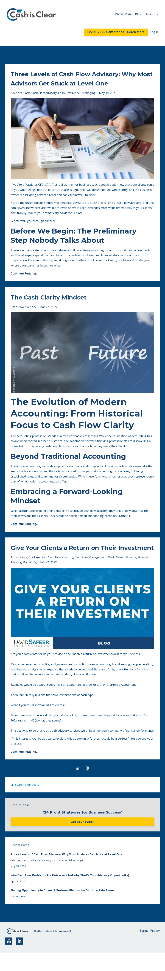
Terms (141, 949)
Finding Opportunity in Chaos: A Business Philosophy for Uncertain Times (62, 909)
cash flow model (69, 102)
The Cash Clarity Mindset (57, 306)
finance (131, 576)
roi (25, 581)
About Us (152, 14)
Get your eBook (82, 840)
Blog (138, 14)
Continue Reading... (24, 283)
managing (89, 102)
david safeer (116, 576)
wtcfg (33, 581)
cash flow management (91, 576)
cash (26, 102)
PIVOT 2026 (123, 14)
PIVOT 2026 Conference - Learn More (116, 32)
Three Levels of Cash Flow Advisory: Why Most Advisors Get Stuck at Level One (81, 82)
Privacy (155, 949)
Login (154, 32)
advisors (16, 102)
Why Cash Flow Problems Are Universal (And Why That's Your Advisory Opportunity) (70, 894)
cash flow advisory (44, 102)
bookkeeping (37, 576)
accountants (19, 576)
